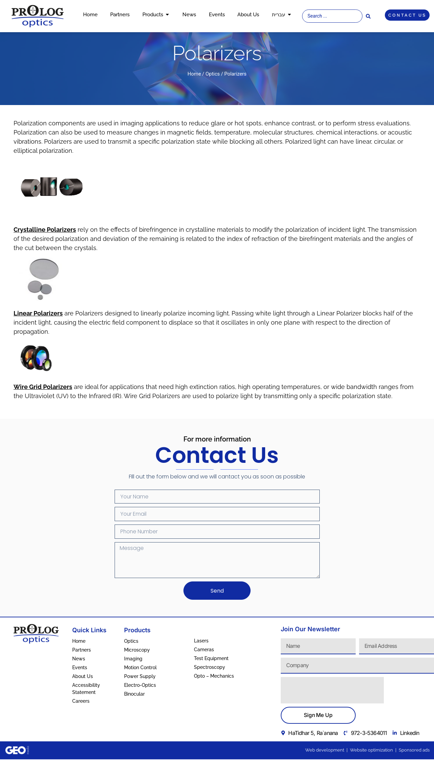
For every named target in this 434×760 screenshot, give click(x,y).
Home (194, 74)
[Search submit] (368, 16)
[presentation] (332, 691)
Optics (212, 74)
